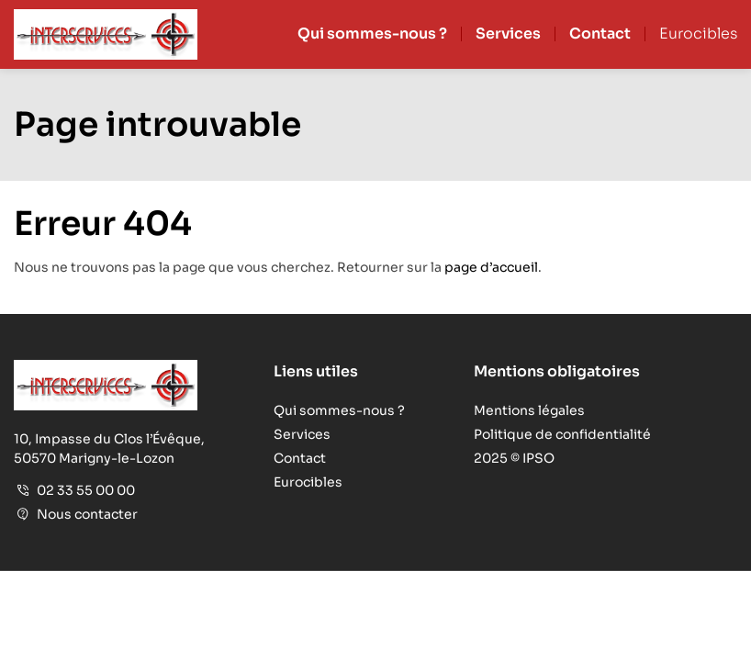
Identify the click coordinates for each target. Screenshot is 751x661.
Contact (600, 34)
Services (508, 34)
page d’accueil (491, 267)
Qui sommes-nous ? (372, 34)
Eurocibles (698, 34)
